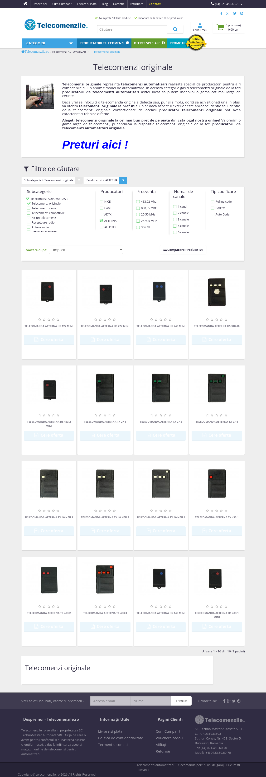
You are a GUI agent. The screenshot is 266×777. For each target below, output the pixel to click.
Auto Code (220, 214)
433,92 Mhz (146, 202)
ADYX (105, 214)
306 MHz (144, 227)
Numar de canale (183, 194)
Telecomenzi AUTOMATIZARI (69, 51)
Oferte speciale (149, 43)
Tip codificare (223, 191)
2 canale (181, 213)
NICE (105, 202)
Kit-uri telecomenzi (44, 218)
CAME (106, 208)
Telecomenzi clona (44, 208)
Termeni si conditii (113, 744)
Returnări (163, 751)
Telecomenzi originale (107, 51)
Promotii (180, 43)
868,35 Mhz (146, 208)
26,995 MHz (146, 221)
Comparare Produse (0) (183, 250)
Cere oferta (48, 339)
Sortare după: (36, 250)
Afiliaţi (161, 744)
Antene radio (40, 227)
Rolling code (221, 202)
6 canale (181, 232)
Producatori (104, 43)
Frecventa (146, 191)
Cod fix (218, 208)
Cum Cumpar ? (168, 731)
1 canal (180, 207)
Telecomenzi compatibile (48, 213)
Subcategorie (39, 191)
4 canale (181, 226)
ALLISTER (108, 227)
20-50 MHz (145, 214)
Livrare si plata (110, 731)
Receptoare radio (43, 222)
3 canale (181, 219)
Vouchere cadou (169, 737)
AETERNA (108, 221)
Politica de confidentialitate (120, 737)
